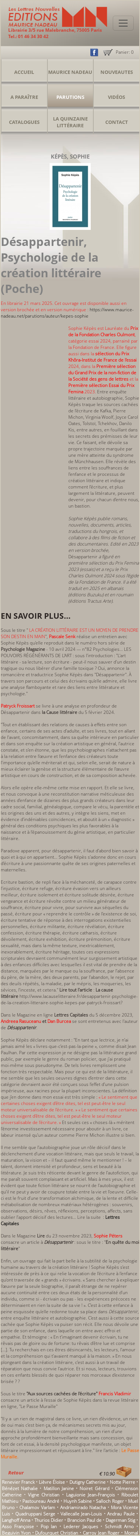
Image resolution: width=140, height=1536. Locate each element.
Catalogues (24, 122)
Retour (16, 1472)
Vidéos (116, 97)
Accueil (24, 72)
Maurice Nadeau (70, 72)
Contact (116, 122)
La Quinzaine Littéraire (70, 122)
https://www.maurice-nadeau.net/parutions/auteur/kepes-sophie (67, 312)
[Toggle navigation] (123, 23)
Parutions (70, 97)
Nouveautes (116, 72)
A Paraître (24, 97)
